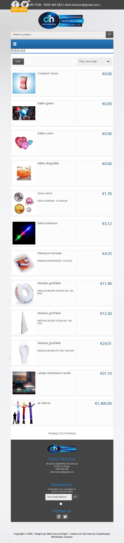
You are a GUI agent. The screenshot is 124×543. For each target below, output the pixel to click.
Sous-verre (45, 193)
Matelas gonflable (49, 283)
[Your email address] (58, 497)
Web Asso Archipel (57, 534)
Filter (18, 61)
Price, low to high (94, 62)
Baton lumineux (48, 223)
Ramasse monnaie (50, 253)
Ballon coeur (46, 133)
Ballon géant (46, 103)
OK (109, 34)
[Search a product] (58, 34)
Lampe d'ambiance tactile (54, 373)
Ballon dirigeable (48, 163)
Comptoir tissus (48, 73)
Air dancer (44, 403)
